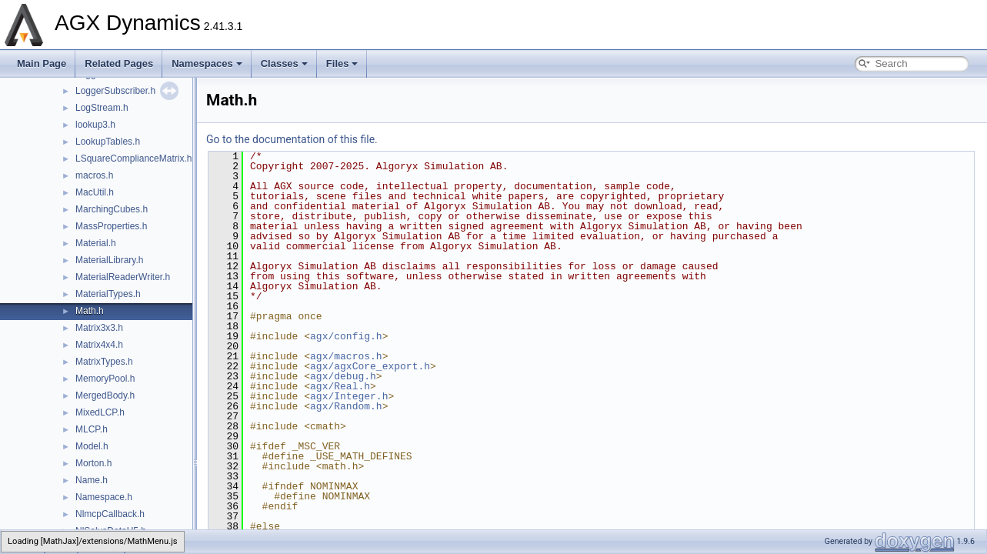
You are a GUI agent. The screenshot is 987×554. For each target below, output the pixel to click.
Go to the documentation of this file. (292, 139)
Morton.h (93, 463)
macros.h (94, 175)
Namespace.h (103, 497)
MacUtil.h (94, 192)
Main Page (41, 63)
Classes (284, 63)
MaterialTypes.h (108, 294)
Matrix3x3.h (99, 327)
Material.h (95, 243)
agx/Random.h (346, 406)
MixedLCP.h (100, 412)
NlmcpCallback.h (110, 514)
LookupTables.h (107, 141)
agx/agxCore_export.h (370, 366)
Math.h (89, 310)
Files (342, 63)
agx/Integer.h (349, 396)
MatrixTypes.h (104, 361)
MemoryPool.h (105, 378)
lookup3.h (95, 124)
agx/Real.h (340, 386)
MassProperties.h (111, 226)
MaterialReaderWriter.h (122, 277)
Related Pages (119, 63)
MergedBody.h (105, 395)
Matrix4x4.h (99, 344)
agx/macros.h (346, 356)
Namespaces (207, 63)
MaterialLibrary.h (109, 260)
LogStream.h (101, 107)
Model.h (91, 446)
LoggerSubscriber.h (115, 90)
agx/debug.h (343, 376)
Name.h (91, 480)
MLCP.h (91, 429)
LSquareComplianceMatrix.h (133, 158)
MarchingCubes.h (111, 209)
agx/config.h (346, 336)
